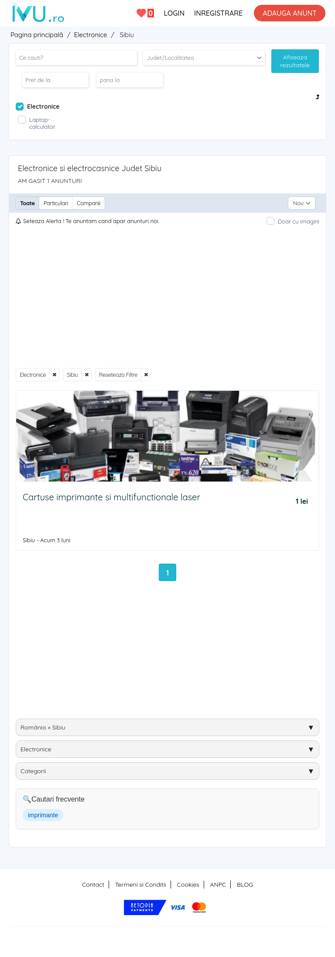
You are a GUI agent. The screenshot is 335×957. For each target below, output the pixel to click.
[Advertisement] (167, 297)
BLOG (245, 884)
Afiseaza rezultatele (295, 61)
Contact (93, 884)
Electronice (33, 374)
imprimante (43, 815)
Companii (88, 203)
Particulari (56, 203)
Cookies (188, 884)
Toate (27, 203)
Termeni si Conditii (140, 884)
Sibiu (72, 374)
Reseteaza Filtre (118, 374)
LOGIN (174, 13)
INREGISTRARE (218, 13)
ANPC (218, 884)
